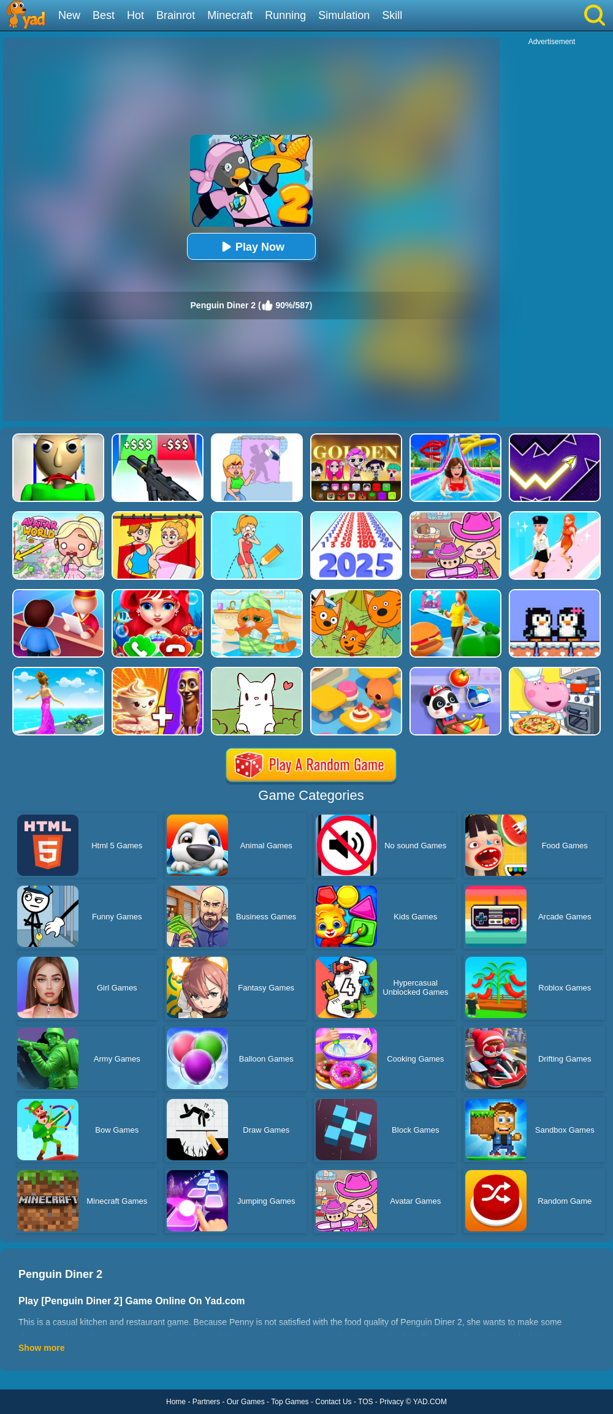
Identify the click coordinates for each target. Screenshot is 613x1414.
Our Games (246, 1401)
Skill (392, 15)
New (69, 15)
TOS (365, 1401)
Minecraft (230, 15)
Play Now (251, 246)
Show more (41, 1348)
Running (285, 15)
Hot (135, 15)
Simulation (344, 15)
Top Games (289, 1401)
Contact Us (333, 1401)
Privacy (391, 1401)
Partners (206, 1401)
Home (176, 1401)
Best (104, 15)
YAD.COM (430, 1401)
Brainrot (175, 15)
